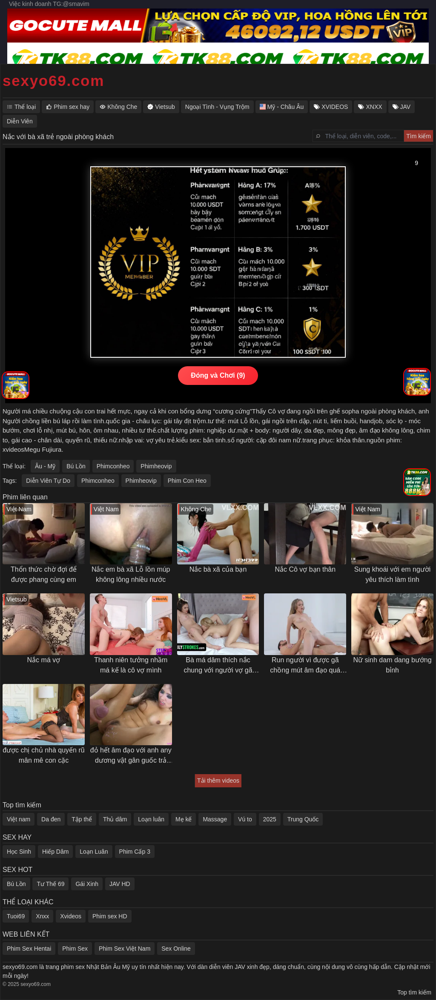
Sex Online (175, 948)
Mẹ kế (183, 819)
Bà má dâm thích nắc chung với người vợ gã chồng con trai (218, 665)
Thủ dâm (115, 819)
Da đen (50, 819)
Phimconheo (113, 466)
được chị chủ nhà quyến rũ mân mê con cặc (44, 755)
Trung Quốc (303, 819)
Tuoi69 (16, 916)
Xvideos (70, 916)
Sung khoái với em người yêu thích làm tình (392, 574)
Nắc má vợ (43, 660)
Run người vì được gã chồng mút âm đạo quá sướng (305, 665)
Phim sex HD (109, 916)
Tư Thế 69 (50, 883)
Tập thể (82, 819)
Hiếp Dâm (55, 851)
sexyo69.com (53, 80)
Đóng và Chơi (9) (218, 375)
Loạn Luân (94, 851)
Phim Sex (75, 948)
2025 (269, 819)
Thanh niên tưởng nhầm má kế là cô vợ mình (130, 665)
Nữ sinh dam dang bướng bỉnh (392, 665)
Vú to (245, 819)
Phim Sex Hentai (29, 948)
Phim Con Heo (187, 480)
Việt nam (18, 819)
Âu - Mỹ (45, 466)
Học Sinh (19, 851)
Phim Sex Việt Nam (124, 948)
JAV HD (119, 883)
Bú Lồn (76, 466)
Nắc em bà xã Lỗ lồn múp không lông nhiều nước (131, 574)
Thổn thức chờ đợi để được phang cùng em (44, 574)
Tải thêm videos (218, 780)
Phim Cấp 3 (134, 851)
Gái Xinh (86, 883)
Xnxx (42, 916)
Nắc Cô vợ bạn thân (305, 569)
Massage (215, 819)
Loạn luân (151, 819)
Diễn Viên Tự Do (48, 480)
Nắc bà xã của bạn (218, 569)
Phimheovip (156, 466)
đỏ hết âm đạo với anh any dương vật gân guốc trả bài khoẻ (131, 756)
